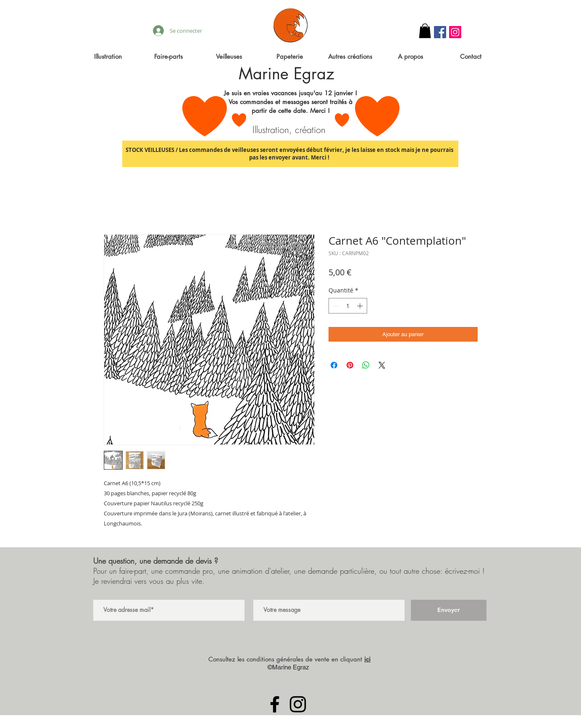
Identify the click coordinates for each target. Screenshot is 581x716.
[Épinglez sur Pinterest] (350, 365)
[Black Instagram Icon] (298, 704)
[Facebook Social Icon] (440, 32)
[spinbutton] (347, 305)
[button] (425, 31)
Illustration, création (289, 129)
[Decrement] (335, 305)
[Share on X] (382, 365)
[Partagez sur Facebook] (334, 365)
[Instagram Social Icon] (455, 32)
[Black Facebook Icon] (275, 704)
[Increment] (360, 305)
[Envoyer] (448, 610)
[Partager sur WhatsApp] (366, 365)
